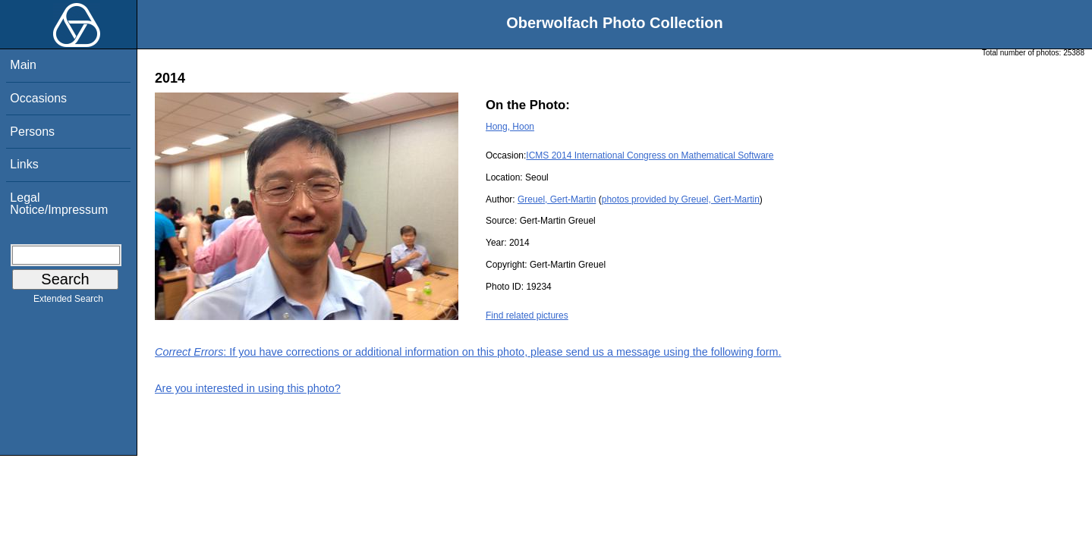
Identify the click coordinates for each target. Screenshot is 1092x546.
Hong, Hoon (510, 126)
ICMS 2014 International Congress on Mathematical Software (649, 155)
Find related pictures (527, 315)
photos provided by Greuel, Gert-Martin (681, 199)
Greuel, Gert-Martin (557, 199)
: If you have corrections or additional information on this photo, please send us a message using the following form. (468, 352)
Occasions (38, 98)
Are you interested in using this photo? (248, 388)
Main (23, 64)
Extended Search (68, 301)
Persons (32, 131)
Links (24, 164)
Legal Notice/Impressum (59, 203)
